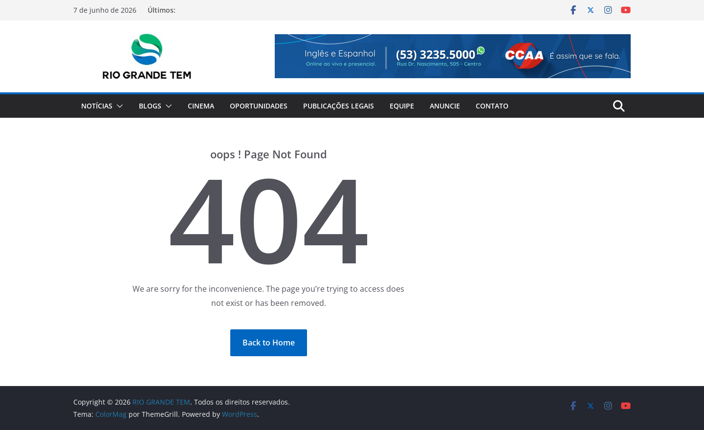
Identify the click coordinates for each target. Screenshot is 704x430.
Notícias (96, 105)
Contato (492, 105)
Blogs (150, 105)
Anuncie (445, 105)
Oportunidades (258, 105)
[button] (117, 106)
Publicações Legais (338, 105)
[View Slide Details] (453, 56)
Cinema (201, 105)
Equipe (402, 105)
